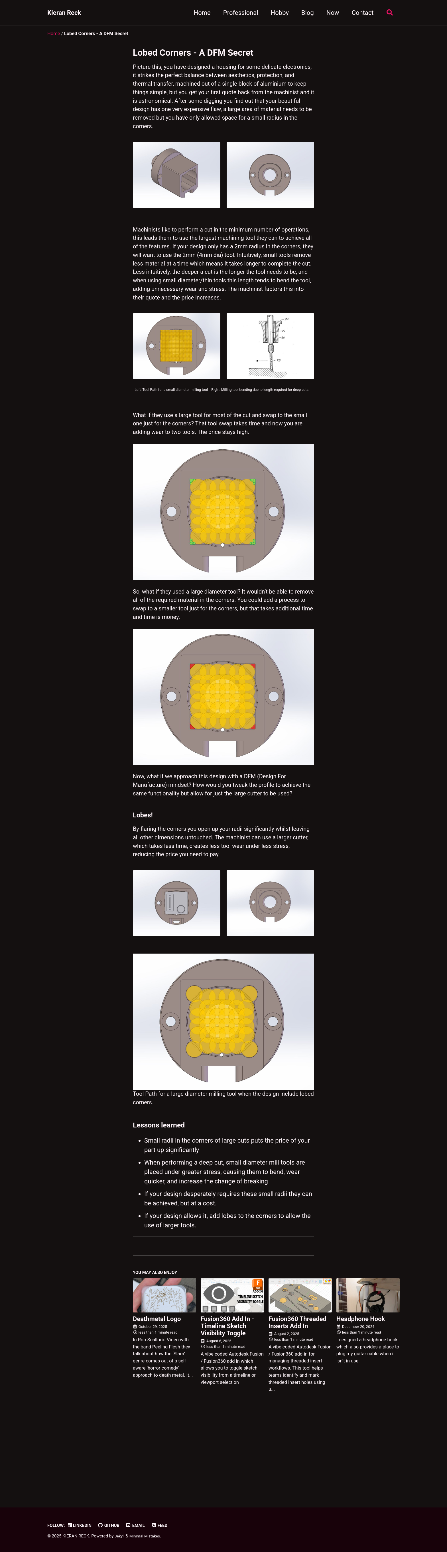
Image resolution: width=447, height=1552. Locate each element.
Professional (238, 12)
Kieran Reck (64, 12)
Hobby (277, 12)
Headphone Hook (360, 1383)
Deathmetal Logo (157, 1383)
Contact (360, 12)
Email (141, 1525)
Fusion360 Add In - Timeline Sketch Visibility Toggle (227, 1390)
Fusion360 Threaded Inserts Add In (297, 1387)
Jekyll (120, 1536)
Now (330, 12)
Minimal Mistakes (147, 1536)
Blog (305, 12)
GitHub (113, 1525)
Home (199, 12)
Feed (167, 1525)
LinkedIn (83, 1525)
